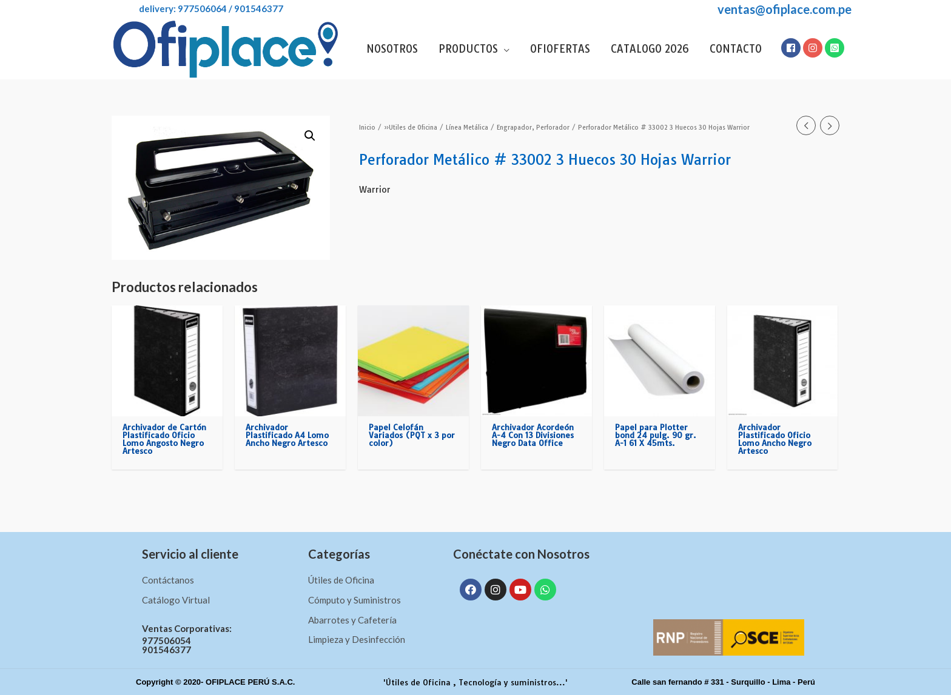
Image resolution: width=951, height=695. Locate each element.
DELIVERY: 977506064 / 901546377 (197, 8)
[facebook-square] (791, 48)
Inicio (367, 127)
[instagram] (813, 48)
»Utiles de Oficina (410, 127)
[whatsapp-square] (835, 48)
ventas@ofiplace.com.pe (784, 9)
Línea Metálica (467, 127)
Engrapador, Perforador (533, 127)
